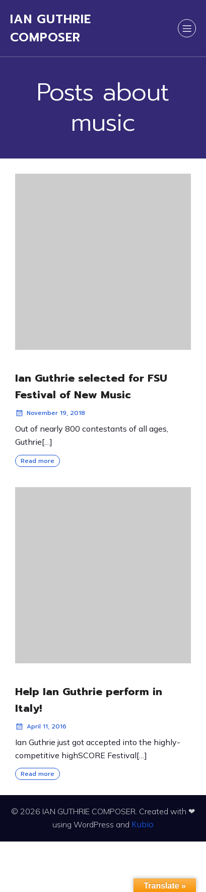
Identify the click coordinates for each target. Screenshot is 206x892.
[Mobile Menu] (187, 28)
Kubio (142, 824)
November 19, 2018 (50, 412)
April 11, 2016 (40, 726)
